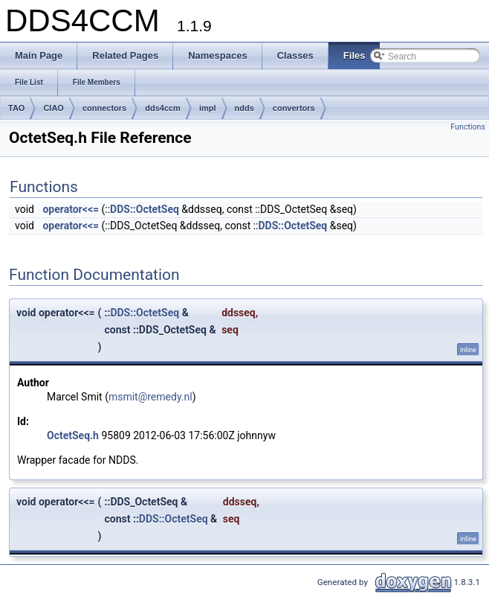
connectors (104, 107)
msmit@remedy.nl (150, 397)
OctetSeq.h (73, 435)
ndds (244, 107)
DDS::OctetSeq (144, 209)
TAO (16, 107)
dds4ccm (163, 107)
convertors (294, 107)
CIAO (53, 107)
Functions (467, 127)
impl (207, 107)
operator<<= (70, 209)
